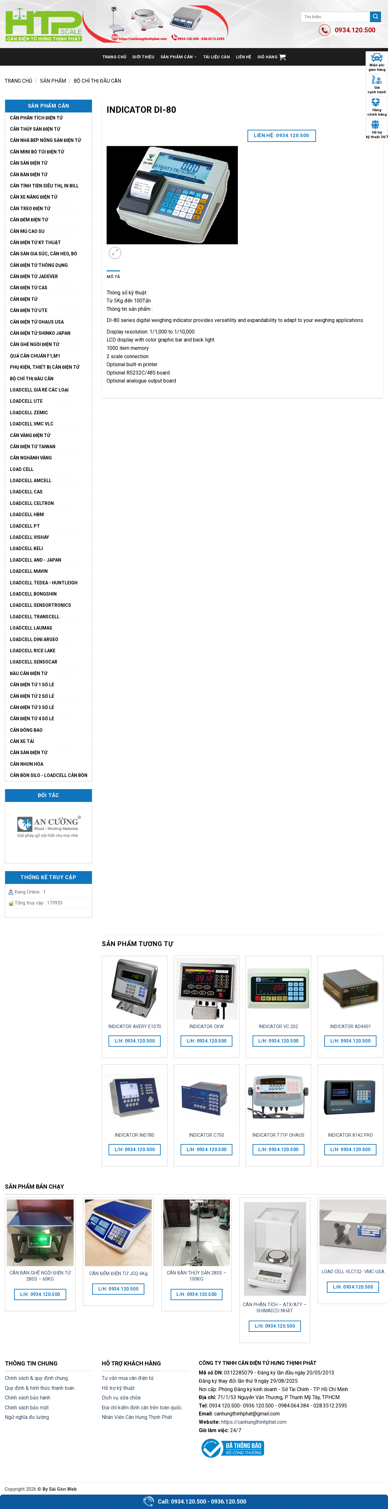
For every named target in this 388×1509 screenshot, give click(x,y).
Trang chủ (114, 56)
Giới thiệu (143, 56)
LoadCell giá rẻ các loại (39, 389)
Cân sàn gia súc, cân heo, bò (43, 253)
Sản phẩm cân (178, 57)
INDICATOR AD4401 (350, 1026)
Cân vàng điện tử (30, 435)
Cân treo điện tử (30, 208)
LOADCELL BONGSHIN (33, 594)
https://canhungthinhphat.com (254, 1422)
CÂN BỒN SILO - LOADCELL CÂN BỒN (48, 775)
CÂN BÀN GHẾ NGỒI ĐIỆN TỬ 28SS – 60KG (40, 1276)
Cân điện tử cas (28, 287)
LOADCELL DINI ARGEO (34, 639)
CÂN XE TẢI (22, 741)
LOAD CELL (22, 469)
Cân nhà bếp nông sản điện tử (45, 140)
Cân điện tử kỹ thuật (35, 242)
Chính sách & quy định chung (36, 1378)
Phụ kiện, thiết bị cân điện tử (44, 367)
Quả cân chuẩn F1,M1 (35, 356)
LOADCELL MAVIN (29, 571)
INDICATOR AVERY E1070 (134, 1026)
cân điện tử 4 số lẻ (32, 718)
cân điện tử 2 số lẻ (32, 696)
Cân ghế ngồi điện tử (34, 344)
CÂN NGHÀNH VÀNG (31, 457)
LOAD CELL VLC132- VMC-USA (353, 1271)
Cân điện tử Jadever (34, 276)
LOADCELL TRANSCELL (35, 616)
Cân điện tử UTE (28, 310)
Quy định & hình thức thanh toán (39, 1388)
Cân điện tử (23, 299)
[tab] (113, 276)
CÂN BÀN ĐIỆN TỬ (28, 174)
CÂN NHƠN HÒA (26, 764)
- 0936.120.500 (226, 1501)
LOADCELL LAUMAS (31, 628)
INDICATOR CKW (206, 1026)
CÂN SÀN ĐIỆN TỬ (28, 752)
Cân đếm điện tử (29, 219)
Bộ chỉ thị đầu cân (97, 81)
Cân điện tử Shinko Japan (40, 333)
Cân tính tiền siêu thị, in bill (44, 185)
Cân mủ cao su (27, 231)
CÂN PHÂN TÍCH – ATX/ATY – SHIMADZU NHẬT (274, 1308)
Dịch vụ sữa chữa (121, 1398)
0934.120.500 (188, 1501)
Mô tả (113, 276)
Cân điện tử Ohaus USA (37, 322)
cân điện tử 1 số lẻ (32, 684)
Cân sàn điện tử (28, 163)
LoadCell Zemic (29, 412)
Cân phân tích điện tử (36, 117)
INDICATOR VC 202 (278, 1026)
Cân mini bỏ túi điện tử (37, 151)
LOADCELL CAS (26, 491)
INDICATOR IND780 (134, 1135)
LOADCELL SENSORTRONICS (40, 605)
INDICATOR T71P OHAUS (278, 1135)
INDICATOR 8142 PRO (350, 1135)
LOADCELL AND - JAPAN (35, 560)
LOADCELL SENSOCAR (33, 661)
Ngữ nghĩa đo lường (27, 1417)
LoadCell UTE (26, 401)
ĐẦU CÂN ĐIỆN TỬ (28, 673)
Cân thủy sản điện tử (35, 129)
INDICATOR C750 (206, 1135)
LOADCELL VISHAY (29, 537)
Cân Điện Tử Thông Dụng (39, 265)
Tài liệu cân (216, 56)
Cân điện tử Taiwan (32, 446)
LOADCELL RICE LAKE (32, 650)
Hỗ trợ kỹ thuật (118, 1388)
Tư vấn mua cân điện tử (128, 1378)
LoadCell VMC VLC (31, 423)
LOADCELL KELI (26, 548)
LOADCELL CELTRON (32, 503)
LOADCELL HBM (27, 514)
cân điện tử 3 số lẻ (32, 707)
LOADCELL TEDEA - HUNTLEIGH (43, 582)
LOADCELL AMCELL (31, 480)
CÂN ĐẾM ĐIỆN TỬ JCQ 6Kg (118, 1273)
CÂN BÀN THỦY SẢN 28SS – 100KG (196, 1276)
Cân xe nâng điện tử (33, 197)
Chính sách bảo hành (27, 1398)
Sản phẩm (53, 81)
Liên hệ (243, 56)
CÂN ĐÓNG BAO (26, 730)
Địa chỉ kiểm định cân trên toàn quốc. (142, 1408)
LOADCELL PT (25, 526)
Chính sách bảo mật (27, 1408)
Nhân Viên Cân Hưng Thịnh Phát (137, 1417)
